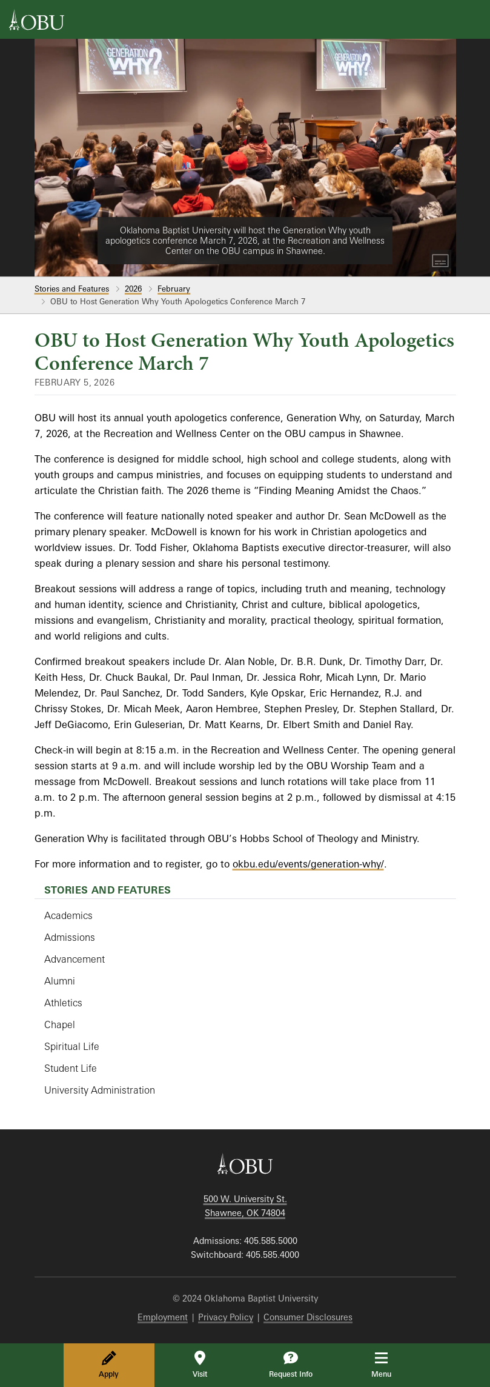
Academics (68, 915)
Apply (109, 1365)
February (173, 288)
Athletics (63, 1003)
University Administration (99, 1090)
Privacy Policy (225, 1317)
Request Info (291, 1365)
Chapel (59, 1024)
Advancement (74, 959)
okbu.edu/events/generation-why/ (308, 864)
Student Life (70, 1068)
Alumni (59, 981)
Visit (200, 1365)
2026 (133, 288)
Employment (162, 1317)
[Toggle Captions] (440, 261)
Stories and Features (72, 288)
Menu (390, 1365)
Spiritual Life (71, 1046)
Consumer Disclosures (308, 1317)
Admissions (69, 937)
